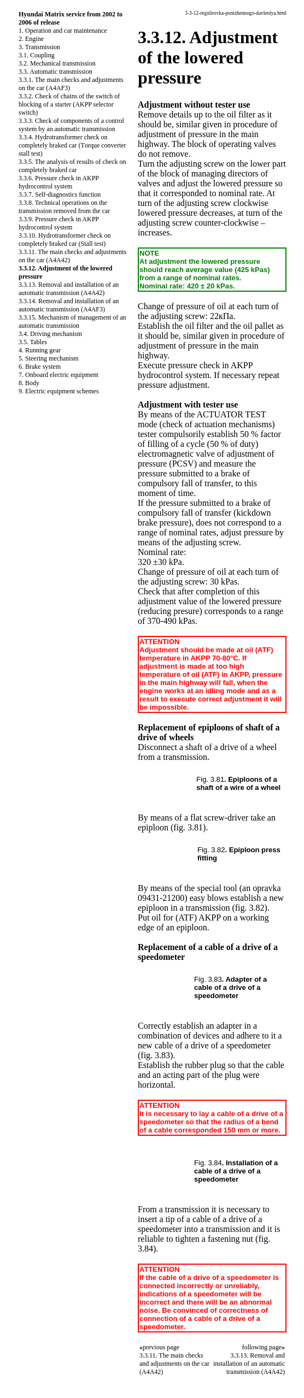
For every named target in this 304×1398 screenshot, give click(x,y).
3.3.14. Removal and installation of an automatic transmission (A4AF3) (69, 305)
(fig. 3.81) (188, 827)
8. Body (29, 383)
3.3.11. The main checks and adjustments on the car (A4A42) (174, 1364)
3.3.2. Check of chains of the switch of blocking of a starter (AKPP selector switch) (69, 104)
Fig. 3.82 (211, 850)
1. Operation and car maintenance (63, 30)
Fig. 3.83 (208, 979)
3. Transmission (39, 47)
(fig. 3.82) (249, 907)
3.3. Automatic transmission (55, 71)
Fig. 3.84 (208, 1163)
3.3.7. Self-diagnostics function (60, 194)
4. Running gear (40, 350)
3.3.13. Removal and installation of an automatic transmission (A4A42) (69, 289)
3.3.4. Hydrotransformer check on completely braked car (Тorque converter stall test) (72, 145)
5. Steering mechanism (49, 358)
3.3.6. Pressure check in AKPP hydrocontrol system (59, 182)
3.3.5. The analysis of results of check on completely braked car (72, 166)
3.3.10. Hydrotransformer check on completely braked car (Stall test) (65, 239)
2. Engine (31, 39)
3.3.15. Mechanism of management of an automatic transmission (72, 321)
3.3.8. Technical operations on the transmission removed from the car (64, 207)
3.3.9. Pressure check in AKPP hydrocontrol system (59, 223)
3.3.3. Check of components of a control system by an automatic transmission (71, 125)
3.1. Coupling (37, 55)
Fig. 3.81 (210, 779)
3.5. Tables (33, 342)
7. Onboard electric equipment (58, 375)
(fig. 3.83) (155, 1055)
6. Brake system (40, 366)
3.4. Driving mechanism (50, 334)
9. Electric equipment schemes (59, 391)
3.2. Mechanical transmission (57, 63)
